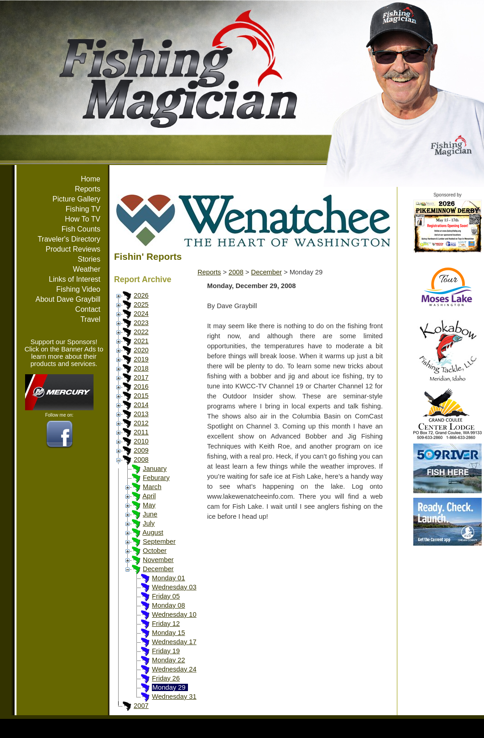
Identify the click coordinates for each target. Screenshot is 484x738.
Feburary (156, 477)
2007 (141, 705)
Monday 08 (168, 605)
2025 (141, 304)
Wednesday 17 (174, 641)
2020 (141, 350)
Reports (87, 189)
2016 (141, 386)
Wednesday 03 (174, 587)
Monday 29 (169, 687)
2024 (141, 313)
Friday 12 (166, 623)
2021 (141, 341)
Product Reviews (73, 249)
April (149, 496)
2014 (141, 404)
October (155, 550)
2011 (141, 432)
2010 (141, 441)
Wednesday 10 (174, 614)
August (152, 532)
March (152, 486)
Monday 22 (168, 660)
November (158, 559)
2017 (141, 377)
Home (90, 179)
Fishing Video (78, 289)
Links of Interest (74, 279)
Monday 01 (168, 578)
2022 (141, 331)
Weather (86, 269)
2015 (141, 395)
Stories (89, 259)
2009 (141, 450)
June (150, 514)
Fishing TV (83, 209)
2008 (141, 459)
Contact (87, 309)
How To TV (82, 219)
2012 (141, 423)
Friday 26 (166, 678)
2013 (141, 414)
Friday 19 (166, 651)
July (149, 523)
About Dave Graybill (68, 299)
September (159, 541)
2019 (141, 359)
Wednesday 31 (174, 696)
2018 (141, 368)
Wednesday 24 (174, 669)
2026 (141, 295)
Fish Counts (81, 229)
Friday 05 (166, 596)
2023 (141, 322)
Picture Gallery (76, 199)
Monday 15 (168, 632)
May (149, 505)
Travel (90, 319)
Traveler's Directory (68, 239)
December (158, 569)
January (155, 468)
